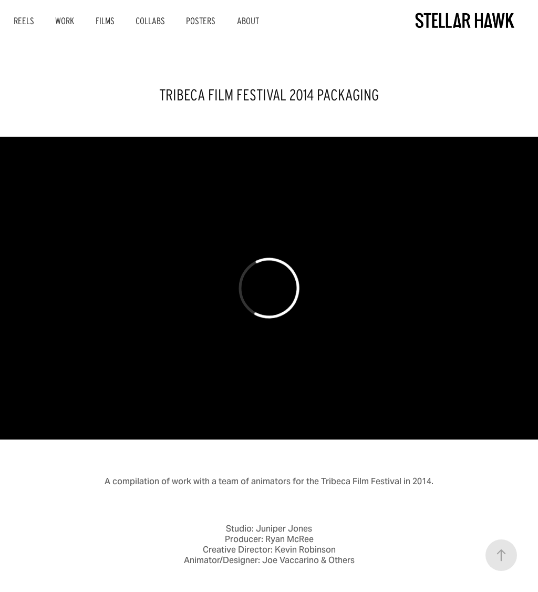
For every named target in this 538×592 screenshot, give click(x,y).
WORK (64, 21)
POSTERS (200, 21)
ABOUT (248, 21)
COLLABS (150, 21)
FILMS (105, 21)
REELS (24, 21)
